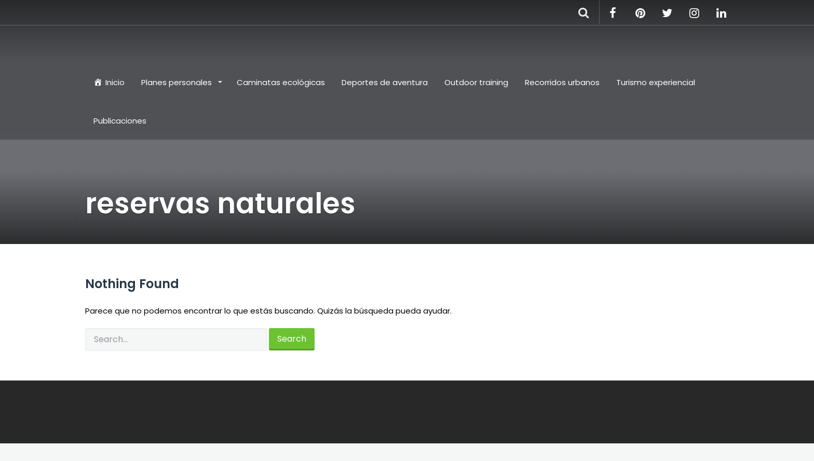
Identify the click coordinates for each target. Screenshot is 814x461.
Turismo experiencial (655, 82)
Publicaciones (119, 120)
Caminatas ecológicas (281, 82)
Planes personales (177, 82)
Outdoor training (476, 82)
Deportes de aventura (385, 82)
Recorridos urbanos (562, 82)
